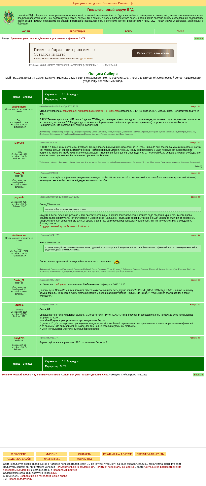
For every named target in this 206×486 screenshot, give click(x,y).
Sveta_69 (19, 173)
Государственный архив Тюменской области (64, 226)
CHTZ (63, 99)
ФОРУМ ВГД (84, 458)
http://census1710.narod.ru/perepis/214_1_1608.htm (91, 111)
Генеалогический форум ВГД (110, 9)
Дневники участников (24, 38)
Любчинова (19, 106)
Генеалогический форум (16, 374)
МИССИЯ (51, 454)
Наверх (193, 106)
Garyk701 (19, 338)
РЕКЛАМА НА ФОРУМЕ (117, 454)
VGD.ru (26, 31)
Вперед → (29, 97)
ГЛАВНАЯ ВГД (51, 458)
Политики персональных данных (115, 466)
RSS (54, 472)
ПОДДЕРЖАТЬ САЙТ (19, 458)
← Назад (15, 97)
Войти (128, 31)
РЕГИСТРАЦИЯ (77, 31)
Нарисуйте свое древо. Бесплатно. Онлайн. (100, 3)
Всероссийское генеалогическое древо (43, 475)
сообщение (60, 284)
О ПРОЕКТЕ (18, 454)
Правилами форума (65, 469)
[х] (132, 3)
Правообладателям (20, 478)
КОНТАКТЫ (84, 454)
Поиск (180, 31)
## (199, 106)
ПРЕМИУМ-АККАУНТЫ (150, 454)
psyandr (19, 197)
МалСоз (19, 142)
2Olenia (19, 305)
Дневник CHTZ (76, 38)
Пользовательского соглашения (75, 466)
